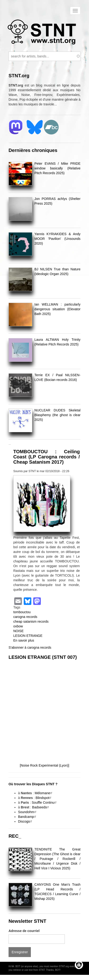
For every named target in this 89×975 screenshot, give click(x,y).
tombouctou (22, 612)
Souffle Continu (45, 802)
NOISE (18, 631)
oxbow (18, 626)
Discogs (25, 821)
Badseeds (41, 807)
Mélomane (44, 793)
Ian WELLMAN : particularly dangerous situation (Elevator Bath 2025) (57, 309)
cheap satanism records (31, 621)
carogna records (25, 617)
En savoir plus (23, 640)
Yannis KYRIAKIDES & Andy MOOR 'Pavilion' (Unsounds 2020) (57, 238)
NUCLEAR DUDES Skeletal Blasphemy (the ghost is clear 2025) (57, 415)
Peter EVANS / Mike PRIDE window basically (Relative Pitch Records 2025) (57, 168)
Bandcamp (27, 817)
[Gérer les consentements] (79, 965)
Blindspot (44, 798)
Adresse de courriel (24, 931)
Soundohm (27, 812)
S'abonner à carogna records (30, 647)
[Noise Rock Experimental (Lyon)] (44, 765)
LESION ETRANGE (27, 636)
